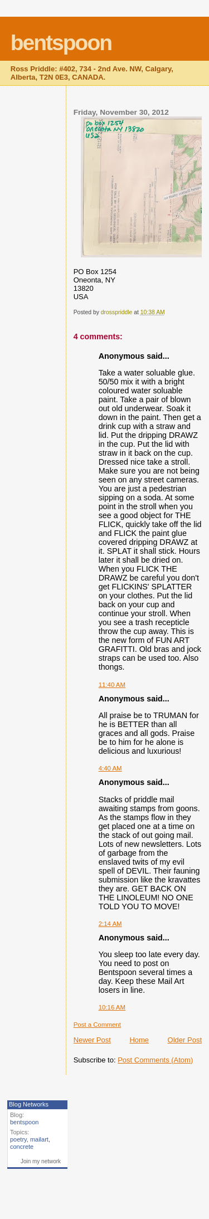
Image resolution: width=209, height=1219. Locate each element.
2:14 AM (110, 923)
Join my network (41, 1161)
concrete (21, 1146)
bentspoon (61, 43)
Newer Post (92, 1040)
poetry (18, 1139)
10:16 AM (112, 1007)
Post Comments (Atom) (155, 1060)
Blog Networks (28, 1104)
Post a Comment (97, 1024)
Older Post (185, 1040)
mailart (39, 1139)
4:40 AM (110, 768)
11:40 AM (112, 684)
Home (139, 1040)
